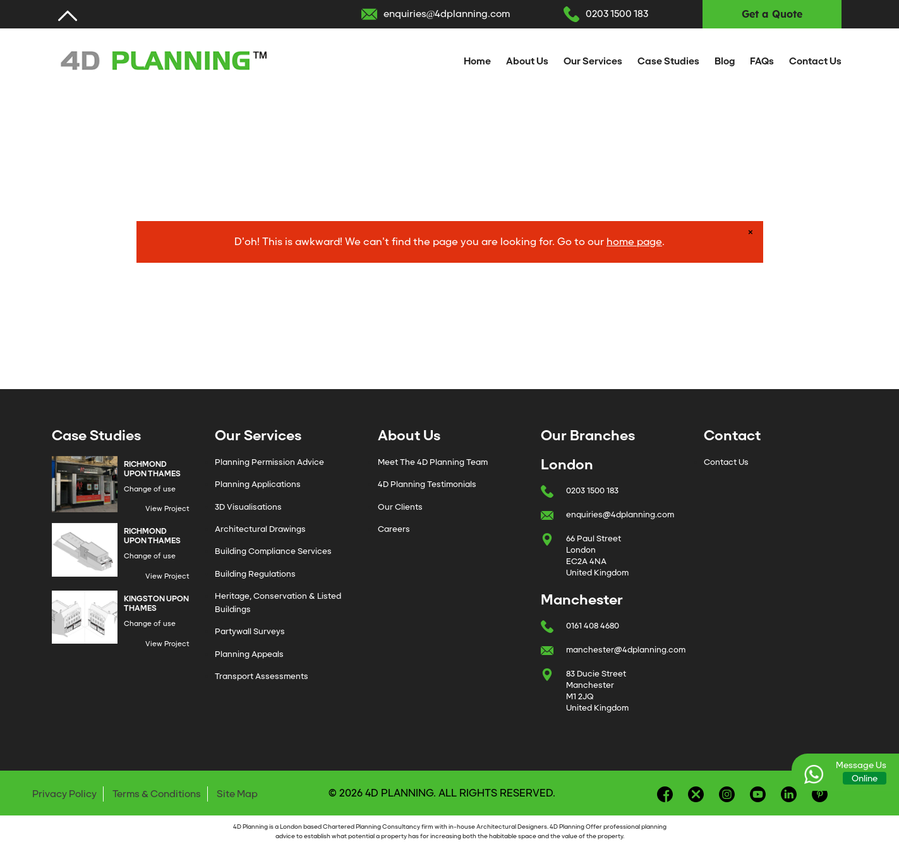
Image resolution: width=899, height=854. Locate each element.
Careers (394, 529)
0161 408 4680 (592, 625)
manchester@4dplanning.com (625, 649)
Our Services (593, 61)
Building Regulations (255, 574)
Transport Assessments (261, 676)
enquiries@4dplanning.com (446, 14)
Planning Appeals (249, 654)
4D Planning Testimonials (427, 484)
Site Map (237, 794)
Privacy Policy (64, 794)
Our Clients (400, 507)
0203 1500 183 (617, 14)
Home (477, 61)
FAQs (762, 61)
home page (634, 242)
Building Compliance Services (273, 551)
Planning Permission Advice (269, 462)
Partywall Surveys (250, 631)
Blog (725, 61)
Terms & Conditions (156, 794)
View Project (167, 508)
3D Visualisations (248, 507)
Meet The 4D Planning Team (433, 462)
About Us (527, 61)
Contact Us (815, 61)
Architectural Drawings (260, 529)
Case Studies (668, 61)
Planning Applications (258, 484)
